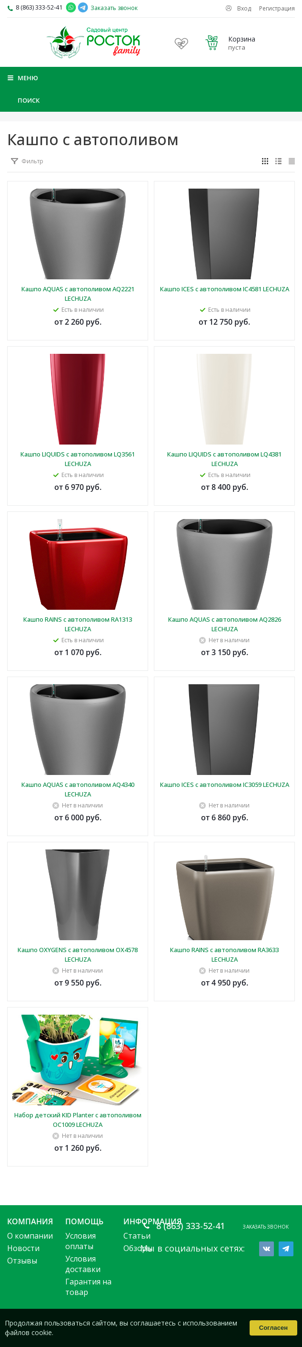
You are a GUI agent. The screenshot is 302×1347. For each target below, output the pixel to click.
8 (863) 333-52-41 (39, 7)
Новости (23, 1248)
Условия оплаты (80, 1241)
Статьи (137, 1235)
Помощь (84, 1221)
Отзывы (22, 1260)
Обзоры (137, 1248)
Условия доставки (83, 1263)
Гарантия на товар (88, 1286)
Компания (30, 1221)
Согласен (273, 1327)
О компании (30, 1235)
